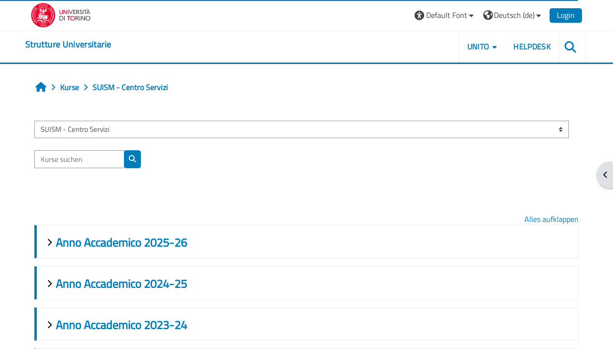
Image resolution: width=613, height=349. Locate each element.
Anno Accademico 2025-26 (121, 242)
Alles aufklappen (551, 219)
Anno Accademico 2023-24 (121, 324)
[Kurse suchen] (79, 159)
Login (566, 15)
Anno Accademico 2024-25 (121, 283)
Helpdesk (532, 46)
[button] (445, 15)
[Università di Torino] (61, 14)
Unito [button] (478, 46)
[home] (68, 44)
